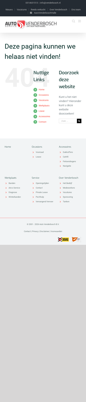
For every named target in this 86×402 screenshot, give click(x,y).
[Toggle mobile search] (73, 21)
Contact (42, 122)
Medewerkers (69, 188)
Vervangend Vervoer (44, 201)
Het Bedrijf (67, 183)
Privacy (35, 231)
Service (35, 177)
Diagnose (13, 192)
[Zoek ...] (68, 121)
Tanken (66, 201)
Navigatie (67, 166)
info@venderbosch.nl (50, 3)
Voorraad (40, 152)
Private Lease (42, 192)
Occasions (44, 95)
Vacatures (44, 100)
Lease (41, 111)
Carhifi (65, 157)
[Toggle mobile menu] (79, 21)
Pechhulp (40, 197)
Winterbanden (15, 197)
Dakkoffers (68, 152)
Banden (12, 183)
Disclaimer (44, 231)
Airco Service (14, 188)
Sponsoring (68, 197)
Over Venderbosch (68, 177)
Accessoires (44, 116)
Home (41, 89)
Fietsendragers (69, 161)
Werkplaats (44, 105)
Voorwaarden (56, 231)
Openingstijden (42, 183)
